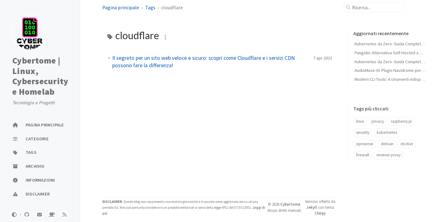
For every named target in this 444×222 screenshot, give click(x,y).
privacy (378, 121)
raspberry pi (401, 121)
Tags (150, 7)
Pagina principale (120, 7)
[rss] (64, 214)
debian (387, 143)
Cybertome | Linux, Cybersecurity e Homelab (40, 76)
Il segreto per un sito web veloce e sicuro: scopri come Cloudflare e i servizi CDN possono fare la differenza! (203, 62)
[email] (39, 214)
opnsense (364, 143)
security (362, 132)
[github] (27, 214)
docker (407, 143)
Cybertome (290, 204)
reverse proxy (388, 155)
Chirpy (320, 213)
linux (360, 121)
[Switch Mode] (14, 214)
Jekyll (311, 207)
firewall (362, 155)
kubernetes (387, 132)
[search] (376, 7)
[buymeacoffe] (51, 214)
